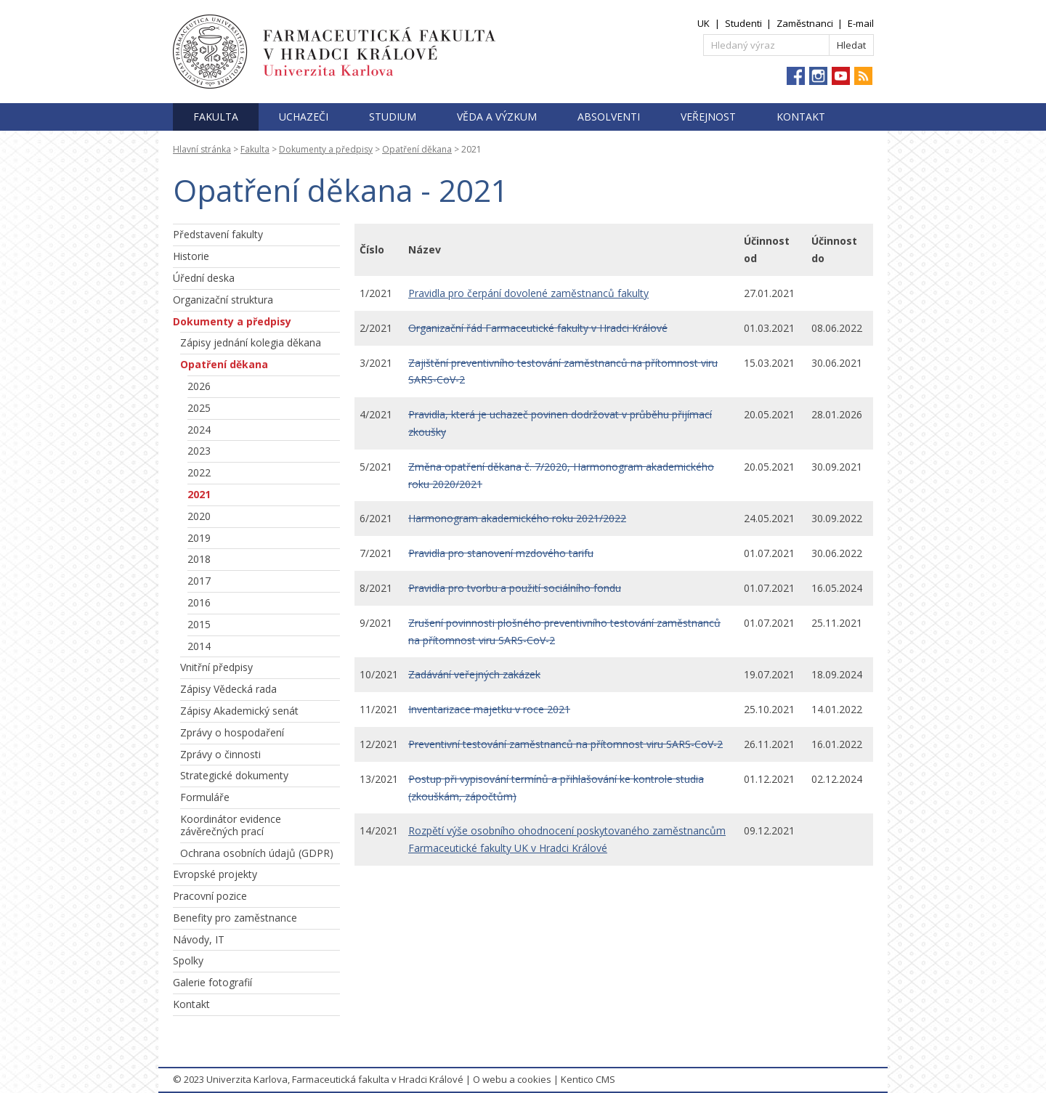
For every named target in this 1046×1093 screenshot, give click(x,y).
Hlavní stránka (202, 149)
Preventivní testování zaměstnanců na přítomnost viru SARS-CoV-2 (565, 744)
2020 (199, 516)
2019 (199, 538)
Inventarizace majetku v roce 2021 (489, 709)
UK (703, 23)
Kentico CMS (588, 1079)
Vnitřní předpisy (216, 667)
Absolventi (608, 116)
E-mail (861, 23)
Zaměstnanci (805, 23)
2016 (199, 602)
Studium (392, 116)
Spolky (188, 960)
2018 (199, 559)
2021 (199, 494)
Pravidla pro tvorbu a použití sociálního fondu (514, 588)
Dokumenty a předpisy (326, 149)
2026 (199, 386)
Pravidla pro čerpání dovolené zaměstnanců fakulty (528, 293)
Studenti (743, 23)
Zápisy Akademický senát (239, 711)
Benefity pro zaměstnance (235, 918)
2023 (199, 451)
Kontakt (801, 116)
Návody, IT (198, 939)
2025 (199, 408)
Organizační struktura (223, 299)
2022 (199, 472)
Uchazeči (303, 116)
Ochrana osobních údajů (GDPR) (256, 853)
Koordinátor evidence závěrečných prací (230, 825)
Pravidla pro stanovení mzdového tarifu (500, 553)
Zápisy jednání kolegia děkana (250, 342)
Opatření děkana (417, 149)
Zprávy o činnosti (220, 754)
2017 (199, 581)
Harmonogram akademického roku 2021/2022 (517, 518)
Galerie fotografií (212, 982)
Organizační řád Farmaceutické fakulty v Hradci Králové (538, 328)
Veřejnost (708, 116)
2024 (199, 429)
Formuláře (205, 797)
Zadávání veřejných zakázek (474, 674)
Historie (191, 256)
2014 (199, 646)
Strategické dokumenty (234, 775)
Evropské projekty (215, 874)
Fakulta (215, 116)
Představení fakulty (218, 234)
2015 (199, 624)
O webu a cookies (512, 1079)
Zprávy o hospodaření (232, 732)
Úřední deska (204, 278)
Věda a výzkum (497, 116)
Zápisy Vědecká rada (228, 689)
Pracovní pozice (210, 896)
